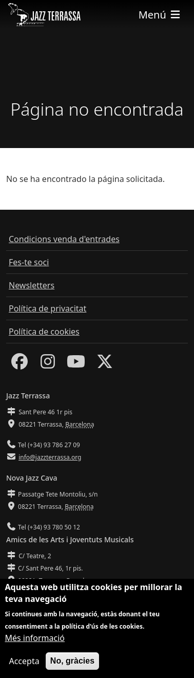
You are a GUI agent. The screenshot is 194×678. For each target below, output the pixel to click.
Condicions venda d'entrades (64, 239)
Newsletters (31, 285)
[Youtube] (76, 364)
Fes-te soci (29, 262)
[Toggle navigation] (160, 14)
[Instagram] (47, 364)
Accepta (24, 661)
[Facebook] (19, 364)
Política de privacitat (47, 308)
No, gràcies (72, 660)
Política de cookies (44, 331)
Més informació (35, 638)
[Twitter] (104, 364)
